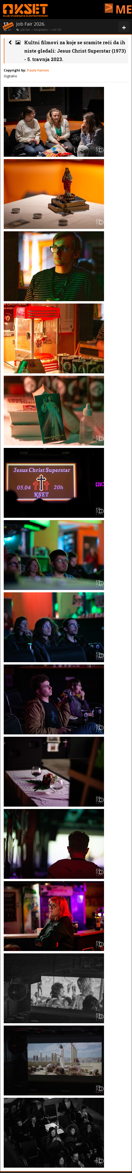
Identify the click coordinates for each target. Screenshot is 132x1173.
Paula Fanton (38, 70)
